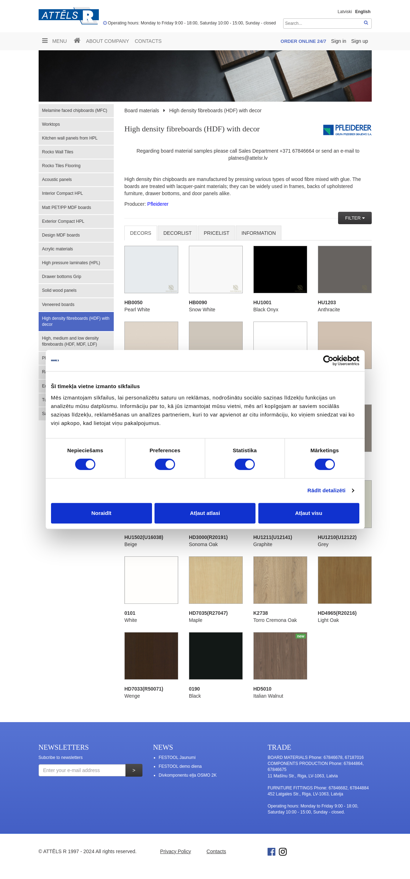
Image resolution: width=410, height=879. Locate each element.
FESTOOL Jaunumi (177, 757)
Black (195, 696)
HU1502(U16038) (143, 537)
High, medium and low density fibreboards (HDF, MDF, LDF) (70, 341)
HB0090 (198, 302)
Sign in (339, 41)
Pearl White (137, 309)
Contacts (148, 41)
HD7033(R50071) (143, 689)
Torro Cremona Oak (275, 620)
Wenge (132, 696)
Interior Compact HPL (62, 193)
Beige (130, 544)
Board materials (141, 110)
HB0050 (133, 302)
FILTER (353, 218)
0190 (194, 689)
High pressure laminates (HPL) (71, 262)
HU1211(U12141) (272, 537)
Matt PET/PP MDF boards (66, 207)
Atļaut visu (308, 513)
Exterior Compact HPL (63, 221)
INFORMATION (258, 233)
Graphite (263, 544)
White (130, 620)
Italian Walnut (268, 696)
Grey (323, 544)
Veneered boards (58, 304)
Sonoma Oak (203, 544)
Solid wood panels (59, 290)
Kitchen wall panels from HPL (70, 138)
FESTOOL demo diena (180, 766)
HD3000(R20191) (208, 537)
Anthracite (329, 309)
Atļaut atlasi (205, 513)
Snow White (202, 309)
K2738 (260, 613)
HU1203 (327, 302)
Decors (140, 233)
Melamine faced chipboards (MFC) (74, 110)
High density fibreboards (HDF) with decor (75, 321)
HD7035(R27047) (208, 613)
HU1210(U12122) (337, 537)
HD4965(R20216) (337, 613)
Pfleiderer (158, 204)
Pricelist (216, 233)
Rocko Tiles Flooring (61, 165)
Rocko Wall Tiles (57, 151)
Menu (54, 41)
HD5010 (262, 689)
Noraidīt (101, 513)
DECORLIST (177, 233)
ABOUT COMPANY (107, 41)
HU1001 (262, 302)
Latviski (345, 11)
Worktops (51, 124)
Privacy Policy (175, 851)
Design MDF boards (61, 235)
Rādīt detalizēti (327, 490)
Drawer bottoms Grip (62, 276)
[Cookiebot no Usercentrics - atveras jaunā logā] (328, 360)
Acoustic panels (57, 179)
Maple (195, 620)
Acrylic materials (57, 248)
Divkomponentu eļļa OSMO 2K (188, 775)
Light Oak (328, 620)
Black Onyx (266, 309)
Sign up (359, 41)
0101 (129, 613)
